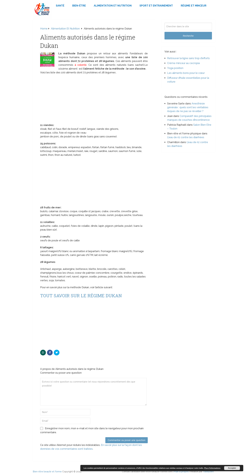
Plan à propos (181, 471)
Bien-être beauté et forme (47, 471)
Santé (60, 5)
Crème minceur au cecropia (183, 63)
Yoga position (175, 68)
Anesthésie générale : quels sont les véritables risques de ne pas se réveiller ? (187, 107)
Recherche (188, 36)
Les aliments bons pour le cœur (186, 72)
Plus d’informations (212, 468)
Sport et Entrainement (156, 5)
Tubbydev (208, 471)
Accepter (232, 468)
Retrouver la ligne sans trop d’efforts (188, 58)
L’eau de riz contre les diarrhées (185, 137)
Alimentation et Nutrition (113, 5)
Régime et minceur (193, 5)
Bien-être (79, 5)
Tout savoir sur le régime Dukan (81, 296)
